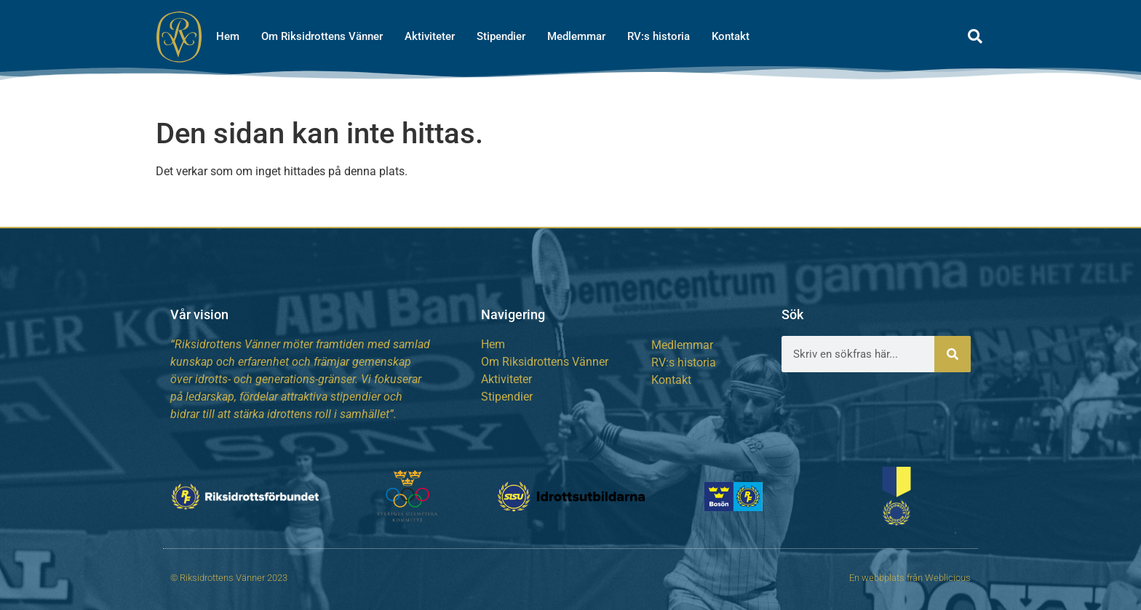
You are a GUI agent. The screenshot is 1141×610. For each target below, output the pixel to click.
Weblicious (948, 577)
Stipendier (501, 36)
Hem (227, 36)
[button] (975, 36)
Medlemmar (576, 36)
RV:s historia (658, 36)
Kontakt (731, 36)
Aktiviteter (430, 36)
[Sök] (952, 354)
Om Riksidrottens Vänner (322, 36)
